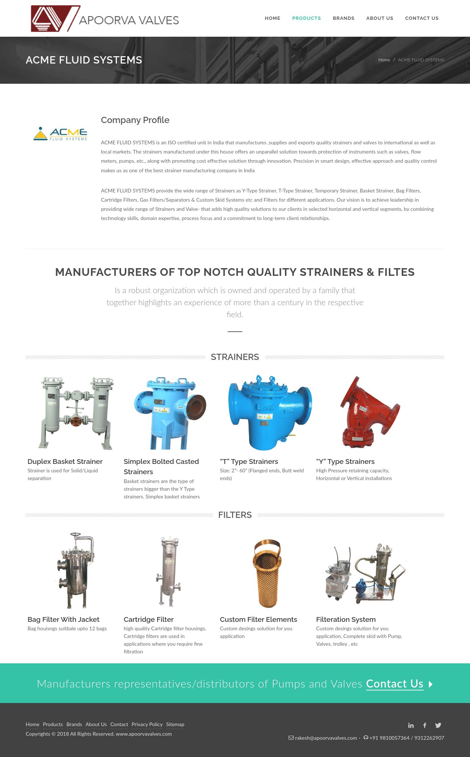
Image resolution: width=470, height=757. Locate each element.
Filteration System (346, 619)
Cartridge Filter (149, 619)
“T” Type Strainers (249, 461)
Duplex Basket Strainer (65, 461)
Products (53, 724)
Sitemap (175, 724)
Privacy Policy (147, 724)
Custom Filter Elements (258, 619)
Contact (119, 724)
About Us (96, 724)
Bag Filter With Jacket (64, 619)
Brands (74, 724)
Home (384, 59)
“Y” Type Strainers (345, 461)
